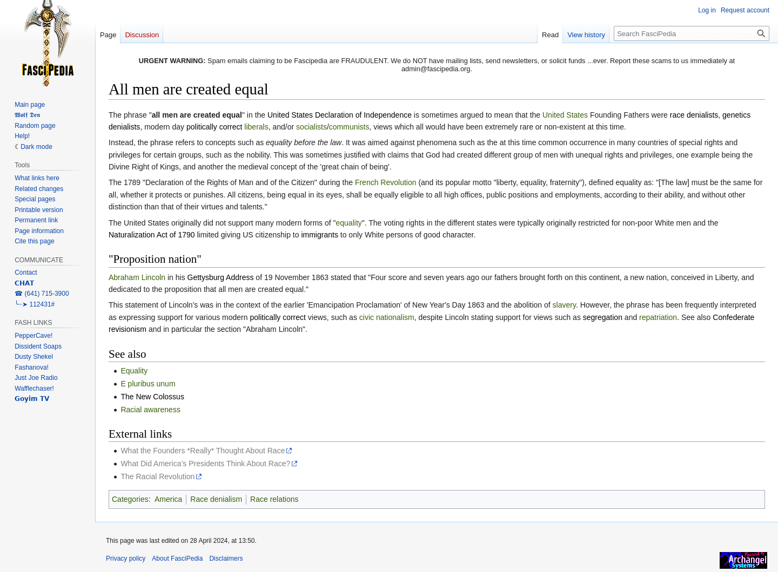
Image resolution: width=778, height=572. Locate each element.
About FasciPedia (177, 558)
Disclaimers (226, 558)
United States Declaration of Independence (339, 115)
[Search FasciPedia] (691, 33)
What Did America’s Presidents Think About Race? (205, 463)
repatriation (658, 317)
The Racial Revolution (157, 476)
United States (565, 115)
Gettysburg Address (220, 277)
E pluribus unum (147, 383)
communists (349, 126)
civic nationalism (386, 317)
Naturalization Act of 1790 (152, 234)
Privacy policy (125, 558)
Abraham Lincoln (137, 277)
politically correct (214, 126)
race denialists (694, 115)
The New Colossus (152, 396)
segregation (602, 317)
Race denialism (216, 499)
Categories (130, 499)
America (168, 499)
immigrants (319, 234)
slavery (564, 305)
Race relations (274, 499)
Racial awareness (150, 409)
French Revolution (386, 182)
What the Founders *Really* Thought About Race (202, 450)
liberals (256, 126)
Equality (133, 370)
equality (349, 223)
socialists (311, 126)
